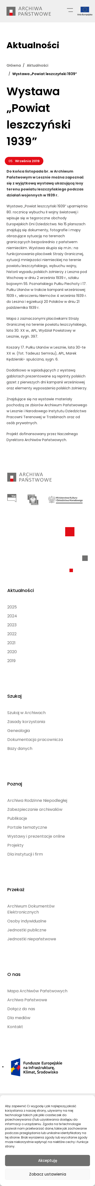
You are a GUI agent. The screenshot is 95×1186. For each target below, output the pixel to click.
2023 (12, 625)
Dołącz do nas (21, 1009)
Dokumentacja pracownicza (35, 739)
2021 (11, 643)
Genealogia (18, 730)
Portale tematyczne (27, 827)
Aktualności (20, 590)
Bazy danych (19, 748)
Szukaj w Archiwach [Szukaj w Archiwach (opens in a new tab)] (26, 713)
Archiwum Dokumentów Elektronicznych (31, 909)
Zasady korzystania (26, 722)
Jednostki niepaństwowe (31, 939)
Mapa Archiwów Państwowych (37, 991)
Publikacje (17, 818)
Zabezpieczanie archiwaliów (34, 809)
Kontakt (15, 1027)
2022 (12, 634)
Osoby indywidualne (26, 921)
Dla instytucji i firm (25, 854)
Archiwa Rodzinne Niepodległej (37, 800)
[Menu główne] (70, 10)
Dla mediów (18, 1018)
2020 (12, 652)
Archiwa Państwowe (27, 1000)
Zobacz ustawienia (47, 1174)
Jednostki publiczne (26, 930)
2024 (12, 616)
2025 (12, 607)
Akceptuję (47, 1160)
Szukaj (14, 696)
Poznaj (14, 784)
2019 (11, 661)
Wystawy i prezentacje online (36, 836)
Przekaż (15, 889)
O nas (14, 974)
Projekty (15, 845)
